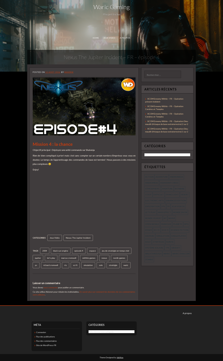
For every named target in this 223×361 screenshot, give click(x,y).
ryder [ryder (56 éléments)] (148, 230)
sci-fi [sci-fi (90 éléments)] (157, 230)
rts (65, 265)
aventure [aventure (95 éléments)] (167, 188)
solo (101, 265)
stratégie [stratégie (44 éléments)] (158, 242)
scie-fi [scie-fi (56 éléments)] (165, 230)
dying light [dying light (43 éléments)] (172, 194)
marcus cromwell (68, 258)
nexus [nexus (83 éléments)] (172, 218)
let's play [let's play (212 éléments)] (150, 212)
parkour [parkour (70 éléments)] (166, 224)
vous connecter (51, 287)
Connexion (41, 332)
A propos (125, 38)
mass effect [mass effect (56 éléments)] (164, 212)
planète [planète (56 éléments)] (177, 224)
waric (125, 265)
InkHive (120, 357)
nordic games (119, 258)
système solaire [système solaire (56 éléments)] (154, 247)
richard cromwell (50, 265)
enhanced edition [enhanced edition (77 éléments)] (176, 200)
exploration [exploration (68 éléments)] (152, 206)
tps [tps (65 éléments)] (167, 247)
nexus (104, 258)
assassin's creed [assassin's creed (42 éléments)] (169, 183)
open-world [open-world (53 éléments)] (152, 224)
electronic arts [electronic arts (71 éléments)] (154, 200)
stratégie (113, 265)
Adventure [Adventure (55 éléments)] (162, 177)
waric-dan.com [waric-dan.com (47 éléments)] (180, 253)
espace (92, 251)
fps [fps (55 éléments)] (163, 206)
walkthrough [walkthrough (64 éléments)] (153, 253)
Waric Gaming (111, 7)
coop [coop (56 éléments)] (148, 194)
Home (96, 38)
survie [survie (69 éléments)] (169, 242)
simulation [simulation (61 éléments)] (162, 236)
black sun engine (60, 251)
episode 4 (78, 251)
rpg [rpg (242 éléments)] (186, 224)
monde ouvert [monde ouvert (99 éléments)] (153, 218)
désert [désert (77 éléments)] (185, 194)
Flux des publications (45, 336)
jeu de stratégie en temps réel (115, 251)
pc (36, 265)
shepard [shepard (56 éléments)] (149, 236)
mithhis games (88, 258)
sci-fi (75, 265)
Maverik (68, 72)
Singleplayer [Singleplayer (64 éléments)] (178, 236)
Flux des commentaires (46, 341)
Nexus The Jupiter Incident (78, 238)
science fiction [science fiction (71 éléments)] (179, 230)
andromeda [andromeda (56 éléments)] (176, 177)
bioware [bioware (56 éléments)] (179, 188)
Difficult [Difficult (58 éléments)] (159, 194)
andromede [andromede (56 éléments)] (151, 183)
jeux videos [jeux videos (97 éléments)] (178, 206)
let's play (51, 258)
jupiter (38, 258)
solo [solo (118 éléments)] (148, 242)
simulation (88, 265)
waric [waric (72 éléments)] (167, 253)
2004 (44, 251)
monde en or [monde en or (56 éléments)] (180, 212)
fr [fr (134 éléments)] (168, 206)
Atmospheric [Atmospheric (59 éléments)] (152, 188)
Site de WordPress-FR (46, 345)
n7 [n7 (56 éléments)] (165, 218)
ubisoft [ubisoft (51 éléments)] (175, 247)
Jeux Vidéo (109, 38)
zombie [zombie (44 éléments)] (149, 259)
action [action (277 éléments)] (149, 177)
